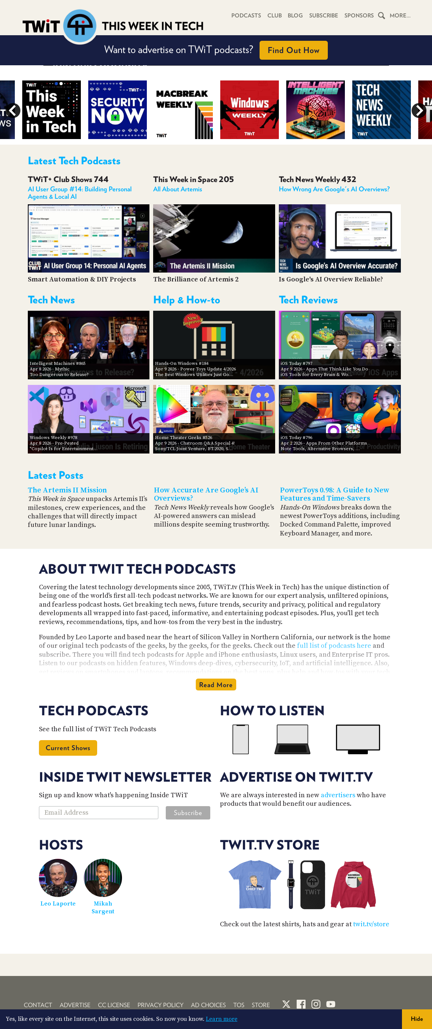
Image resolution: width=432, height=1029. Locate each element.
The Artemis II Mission (67, 490)
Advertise (75, 1005)
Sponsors (358, 15)
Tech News (51, 299)
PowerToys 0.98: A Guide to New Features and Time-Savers (334, 495)
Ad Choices (208, 1005)
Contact (38, 1005)
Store (261, 1005)
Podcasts (243, 15)
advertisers (338, 795)
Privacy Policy (161, 1005)
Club (272, 15)
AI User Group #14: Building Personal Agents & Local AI (80, 192)
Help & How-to (186, 299)
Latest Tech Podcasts (74, 160)
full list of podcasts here (334, 646)
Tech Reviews (308, 299)
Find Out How (294, 50)
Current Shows (68, 748)
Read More (216, 685)
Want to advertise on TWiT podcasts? (216, 50)
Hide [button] (417, 1018)
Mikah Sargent (103, 907)
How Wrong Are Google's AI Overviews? (334, 189)
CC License (114, 1005)
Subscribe (322, 15)
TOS (238, 1005)
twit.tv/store (371, 924)
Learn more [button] (221, 1019)
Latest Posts (55, 475)
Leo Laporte (58, 903)
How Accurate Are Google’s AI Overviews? (206, 495)
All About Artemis (177, 189)
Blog (293, 15)
